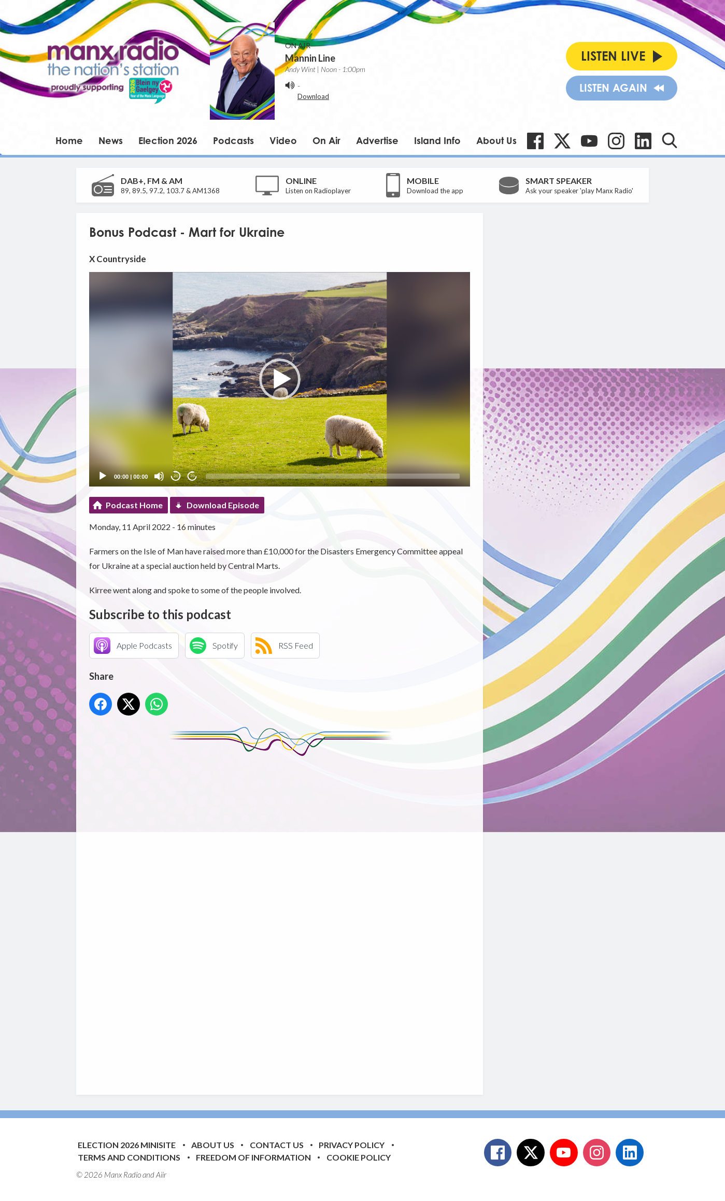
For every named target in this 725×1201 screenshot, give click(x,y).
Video (283, 140)
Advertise (377, 140)
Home (69, 140)
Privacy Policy (352, 1145)
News (110, 140)
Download (313, 96)
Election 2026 (167, 140)
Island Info (437, 140)
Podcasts (233, 140)
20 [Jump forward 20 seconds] (192, 476)
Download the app (435, 191)
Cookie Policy (358, 1157)
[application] (279, 379)
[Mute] (159, 476)
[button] (280, 379)
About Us (496, 140)
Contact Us (277, 1145)
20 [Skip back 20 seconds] (176, 476)
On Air (326, 140)
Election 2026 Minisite (127, 1145)
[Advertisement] (283, 917)
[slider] (333, 476)
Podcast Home (134, 505)
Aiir (161, 1174)
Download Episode (223, 505)
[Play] (102, 476)
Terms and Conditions (129, 1157)
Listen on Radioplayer (318, 191)
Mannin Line (310, 58)
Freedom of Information (253, 1157)
